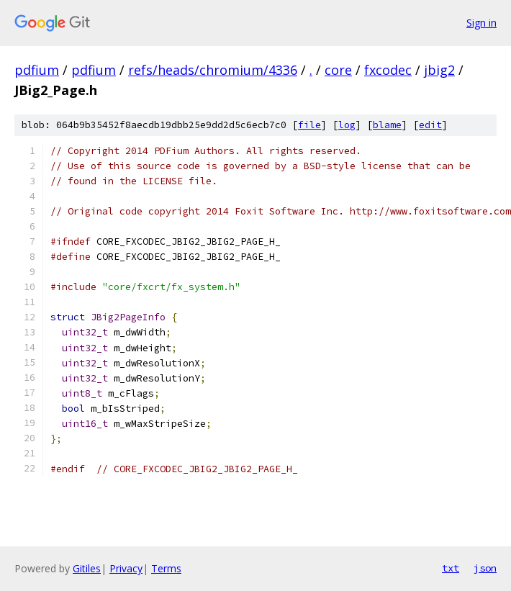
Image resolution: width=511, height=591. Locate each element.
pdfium (36, 69)
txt (450, 567)
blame (387, 125)
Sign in (481, 23)
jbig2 (439, 69)
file (309, 125)
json (485, 567)
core (338, 69)
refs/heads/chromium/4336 (212, 69)
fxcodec (388, 69)
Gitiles (87, 568)
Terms (166, 568)
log (347, 125)
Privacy (126, 568)
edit (430, 125)
